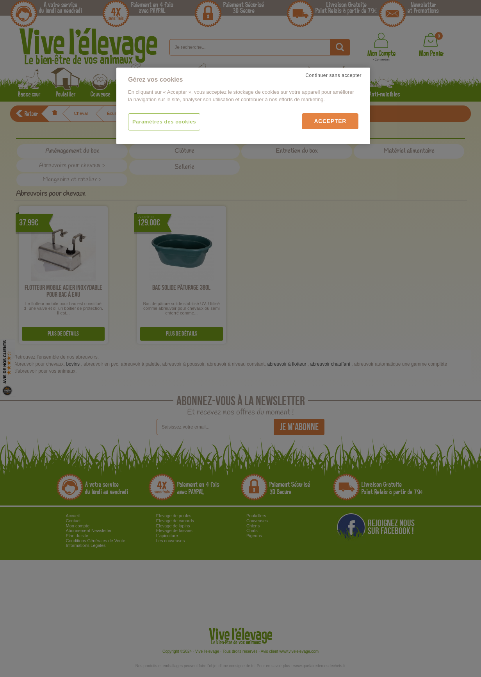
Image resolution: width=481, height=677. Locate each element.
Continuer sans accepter (333, 75)
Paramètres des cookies (164, 122)
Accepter (330, 121)
